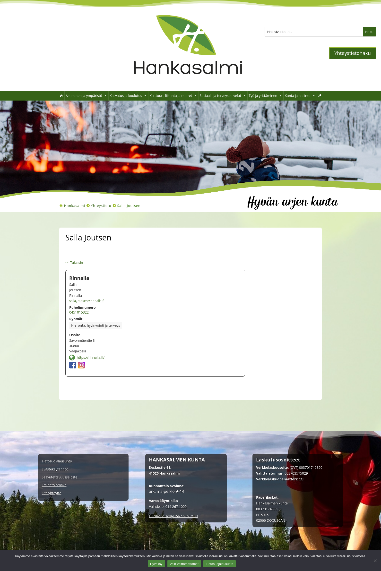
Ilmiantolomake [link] (54, 485)
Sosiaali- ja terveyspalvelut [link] (222, 96)
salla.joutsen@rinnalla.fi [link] (86, 300)
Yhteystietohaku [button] (352, 53)
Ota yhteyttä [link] (51, 493)
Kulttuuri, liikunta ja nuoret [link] (173, 96)
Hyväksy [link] (156, 564)
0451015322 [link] (79, 312)
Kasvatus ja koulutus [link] (128, 96)
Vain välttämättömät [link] (184, 564)
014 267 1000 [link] (176, 506)
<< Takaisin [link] (74, 262)
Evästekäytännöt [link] (55, 469)
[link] (188, 83)
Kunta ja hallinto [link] (300, 96)
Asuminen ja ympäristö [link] (86, 96)
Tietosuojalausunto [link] (57, 461)
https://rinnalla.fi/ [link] (90, 357)
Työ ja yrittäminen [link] (265, 96)
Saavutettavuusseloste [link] (59, 477)
